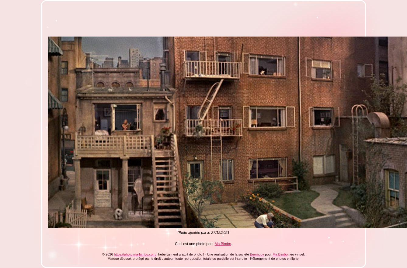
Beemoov (257, 254)
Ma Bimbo (223, 244)
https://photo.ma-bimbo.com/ (135, 254)
